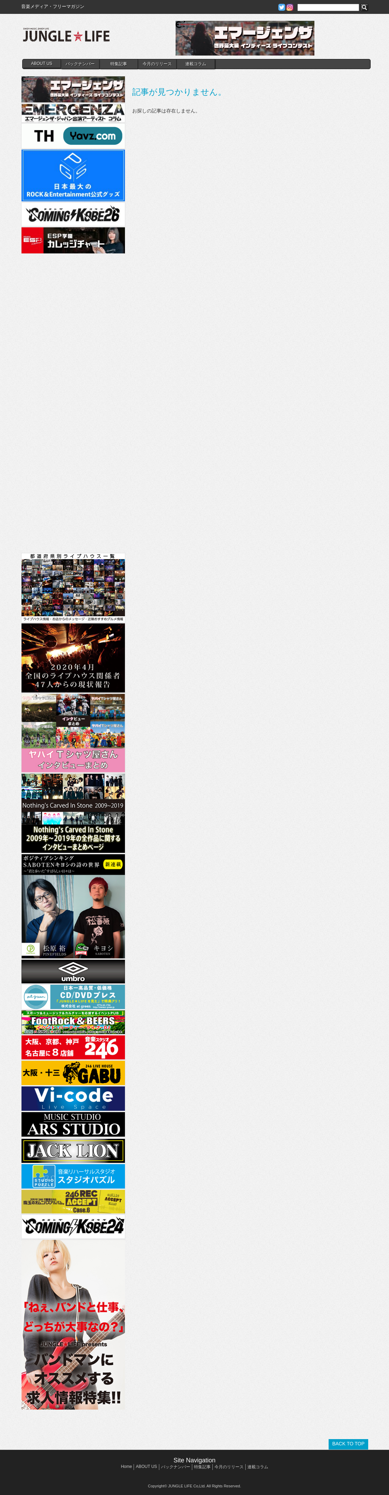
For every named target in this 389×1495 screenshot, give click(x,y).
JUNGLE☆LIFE (66, 38)
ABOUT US (41, 63)
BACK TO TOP (348, 1443)
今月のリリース (157, 63)
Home (126, 1466)
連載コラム (195, 63)
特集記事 (118, 63)
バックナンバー (80, 63)
